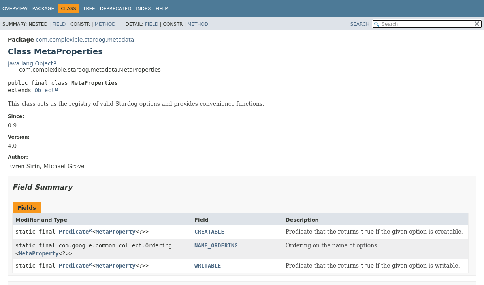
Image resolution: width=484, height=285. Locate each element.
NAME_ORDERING (216, 245)
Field (59, 24)
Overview (15, 8)
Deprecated (116, 8)
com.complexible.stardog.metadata (85, 39)
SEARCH (360, 24)
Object (44, 90)
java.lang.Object (30, 63)
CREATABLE (209, 231)
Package (43, 8)
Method (105, 24)
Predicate (74, 231)
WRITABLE (207, 265)
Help (162, 8)
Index (143, 8)
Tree (89, 8)
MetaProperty (116, 231)
